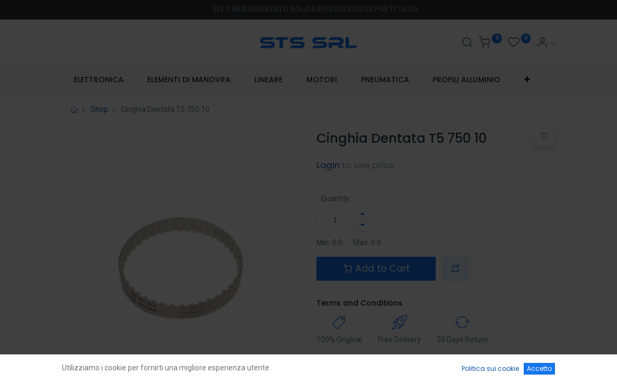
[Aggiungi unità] (362, 214)
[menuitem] (99, 80)
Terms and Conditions (359, 303)
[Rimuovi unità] (362, 225)
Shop (99, 109)
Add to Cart (376, 268)
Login (328, 165)
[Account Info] (545, 43)
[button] (527, 80)
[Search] (467, 43)
